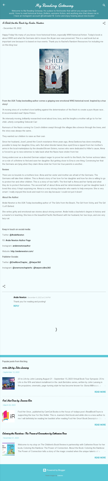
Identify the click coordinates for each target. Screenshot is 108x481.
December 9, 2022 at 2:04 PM (39, 297)
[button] (104, 23)
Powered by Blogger (54, 470)
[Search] (104, 5)
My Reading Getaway (54, 5)
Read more (100, 392)
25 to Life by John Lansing (15, 368)
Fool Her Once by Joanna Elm (17, 400)
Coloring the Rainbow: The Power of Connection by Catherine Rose (34, 433)
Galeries (60, 476)
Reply (16, 306)
